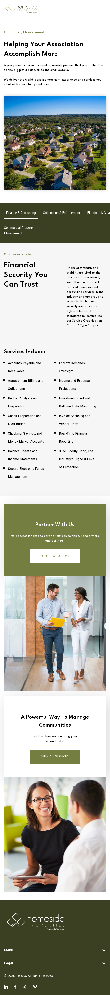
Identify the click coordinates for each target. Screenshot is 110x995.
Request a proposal (55, 556)
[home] (20, 8)
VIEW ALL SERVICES (55, 756)
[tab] (21, 213)
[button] (55, 950)
